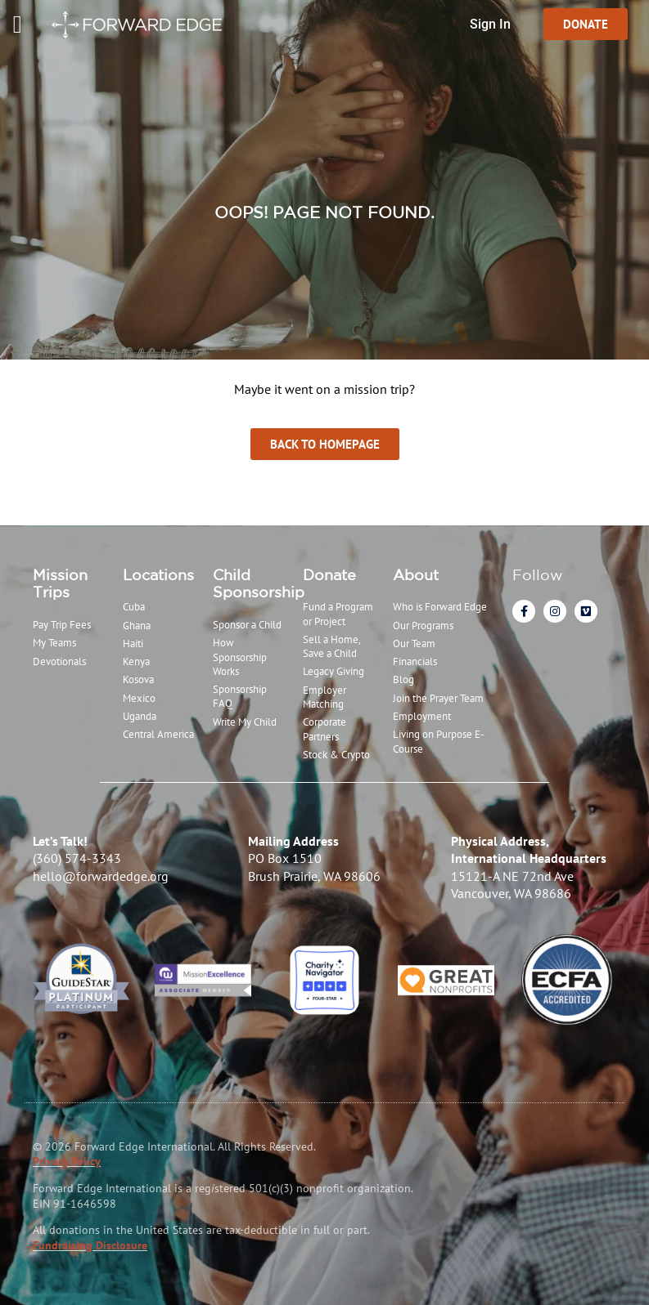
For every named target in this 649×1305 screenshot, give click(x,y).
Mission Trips (60, 583)
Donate (329, 574)
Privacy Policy (67, 1161)
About (416, 574)
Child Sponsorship (258, 583)
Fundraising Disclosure (90, 1245)
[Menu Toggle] (17, 24)
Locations (158, 574)
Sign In (490, 24)
